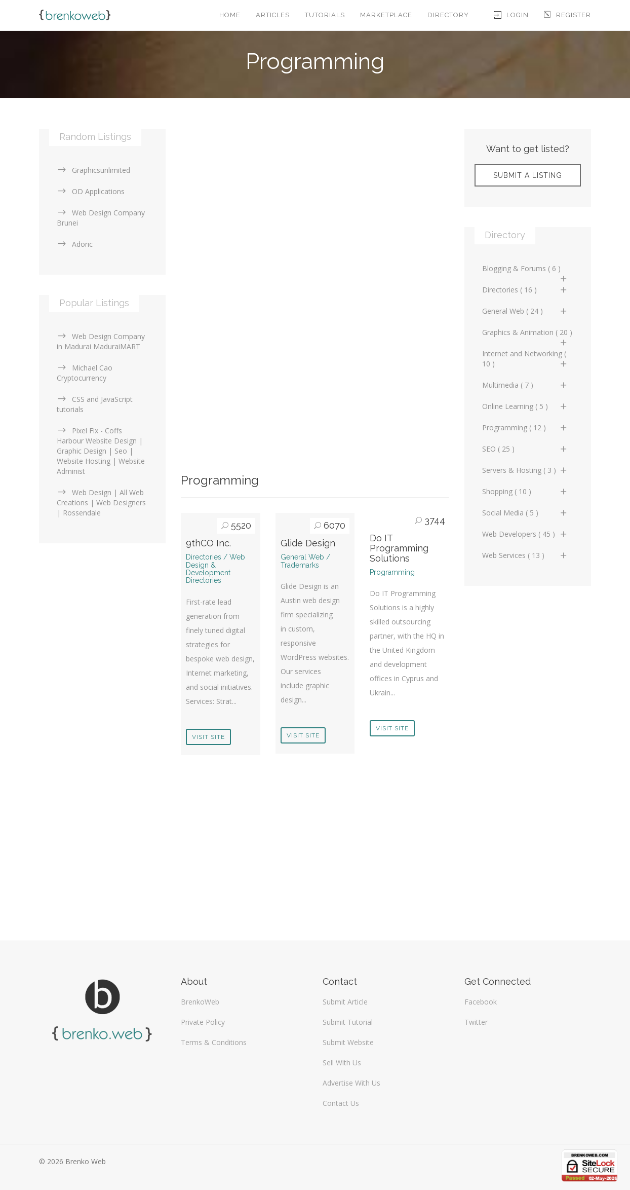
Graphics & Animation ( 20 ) (527, 335)
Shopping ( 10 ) (525, 491)
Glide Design (308, 543)
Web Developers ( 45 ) (525, 534)
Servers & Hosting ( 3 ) (525, 470)
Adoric (75, 244)
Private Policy (203, 1022)
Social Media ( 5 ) (525, 512)
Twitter (476, 1022)
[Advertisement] (315, 200)
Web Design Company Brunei (101, 218)
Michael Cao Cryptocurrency (84, 373)
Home (230, 15)
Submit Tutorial (348, 1022)
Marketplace (386, 15)
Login (511, 15)
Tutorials (325, 15)
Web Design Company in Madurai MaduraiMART (101, 341)
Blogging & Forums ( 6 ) (525, 271)
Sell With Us (342, 1062)
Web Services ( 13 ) (525, 555)
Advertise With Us (351, 1083)
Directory (448, 15)
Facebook (480, 1002)
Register (567, 15)
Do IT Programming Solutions (399, 548)
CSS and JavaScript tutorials (95, 404)
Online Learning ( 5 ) (525, 406)
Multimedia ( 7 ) (525, 385)
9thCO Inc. (208, 543)
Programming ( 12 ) (525, 427)
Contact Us (341, 1103)
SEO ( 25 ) (525, 449)
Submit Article (345, 1002)
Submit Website (348, 1042)
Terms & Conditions (214, 1042)
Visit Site (208, 736)
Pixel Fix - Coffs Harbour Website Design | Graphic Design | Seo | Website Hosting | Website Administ (101, 451)
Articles (273, 15)
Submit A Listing (527, 175)
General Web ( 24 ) (525, 311)
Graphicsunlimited (93, 170)
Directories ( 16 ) (525, 289)
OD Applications (91, 191)
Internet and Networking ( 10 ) (525, 358)
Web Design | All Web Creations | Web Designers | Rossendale (101, 502)
